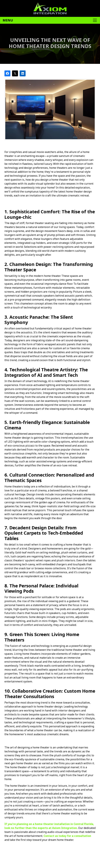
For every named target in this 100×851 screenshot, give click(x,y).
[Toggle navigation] (50, 20)
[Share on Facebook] (7, 73)
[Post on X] (15, 73)
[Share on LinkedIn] (23, 73)
